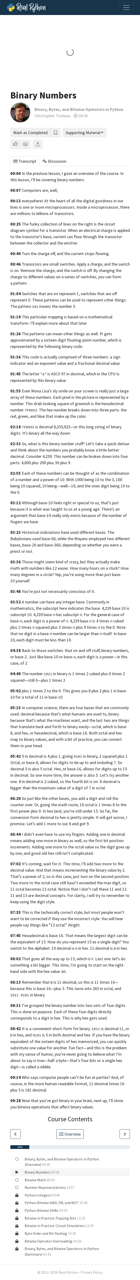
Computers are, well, (40, 190)
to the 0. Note (111, 627)
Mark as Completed (30, 132)
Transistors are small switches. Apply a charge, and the (69, 264)
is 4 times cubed (108, 621)
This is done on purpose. (31, 1011)
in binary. (27, 995)
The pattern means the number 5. (43, 306)
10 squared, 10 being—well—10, (48, 486)
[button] (15, 144)
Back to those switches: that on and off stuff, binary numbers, (75, 650)
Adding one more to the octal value (63, 847)
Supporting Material (83, 132)
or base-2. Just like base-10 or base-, (43, 656)
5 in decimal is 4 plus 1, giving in (54, 756)
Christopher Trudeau (52, 115)
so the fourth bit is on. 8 (81, 781)
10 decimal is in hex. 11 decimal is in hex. (90, 948)
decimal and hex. (76, 1035)
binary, (92, 756)
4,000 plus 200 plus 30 (40, 462)
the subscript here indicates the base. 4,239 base (78, 608)
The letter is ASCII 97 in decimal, (53, 373)
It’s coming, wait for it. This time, (51, 863)
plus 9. (65, 462)
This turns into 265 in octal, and (93, 988)
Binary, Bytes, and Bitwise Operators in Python (78, 109)
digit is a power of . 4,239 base (62, 621)
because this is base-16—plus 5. (37, 988)
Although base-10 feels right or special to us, (61, 502)
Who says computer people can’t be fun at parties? (66, 1077)
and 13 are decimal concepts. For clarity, (50, 895)
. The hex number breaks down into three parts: (72, 410)
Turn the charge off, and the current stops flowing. (66, 253)
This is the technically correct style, (52, 912)
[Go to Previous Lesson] (15, 1134)
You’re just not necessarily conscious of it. (58, 591)
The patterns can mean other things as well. (60, 333)
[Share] (38, 144)
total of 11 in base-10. (44, 697)
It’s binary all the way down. (46, 433)
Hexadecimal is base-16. (43, 935)
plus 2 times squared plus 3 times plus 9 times (53, 627)
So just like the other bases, (46, 798)
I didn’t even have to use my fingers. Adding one (64, 834)
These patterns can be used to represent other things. (79, 300)
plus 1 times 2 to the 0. (42, 690)
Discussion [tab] (54, 161)
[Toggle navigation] (126, 7)
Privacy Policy (91, 1272)
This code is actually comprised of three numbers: (65, 357)
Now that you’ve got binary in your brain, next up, (65, 1100)
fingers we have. (24, 521)
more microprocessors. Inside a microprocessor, (77, 207)
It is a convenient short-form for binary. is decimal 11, (73, 1028)
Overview (70, 1134)
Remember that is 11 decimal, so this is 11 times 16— (70, 982)
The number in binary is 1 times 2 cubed (61, 673)
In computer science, (40, 707)
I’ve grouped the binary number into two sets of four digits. (74, 1005)
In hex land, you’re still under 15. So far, (77, 811)
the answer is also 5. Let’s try (88, 775)
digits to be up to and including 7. (87, 762)
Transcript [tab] (25, 161)
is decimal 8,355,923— (54, 426)
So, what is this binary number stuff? (53, 443)
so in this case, (59, 876)
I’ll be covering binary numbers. (58, 179)
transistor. (58, 230)
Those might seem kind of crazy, (50, 562)
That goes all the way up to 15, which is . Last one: (67, 958)
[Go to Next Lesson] (125, 1134)
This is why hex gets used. (85, 1018)
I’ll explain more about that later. (58, 323)
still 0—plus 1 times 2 (46, 680)
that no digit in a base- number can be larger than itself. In (63, 633)
